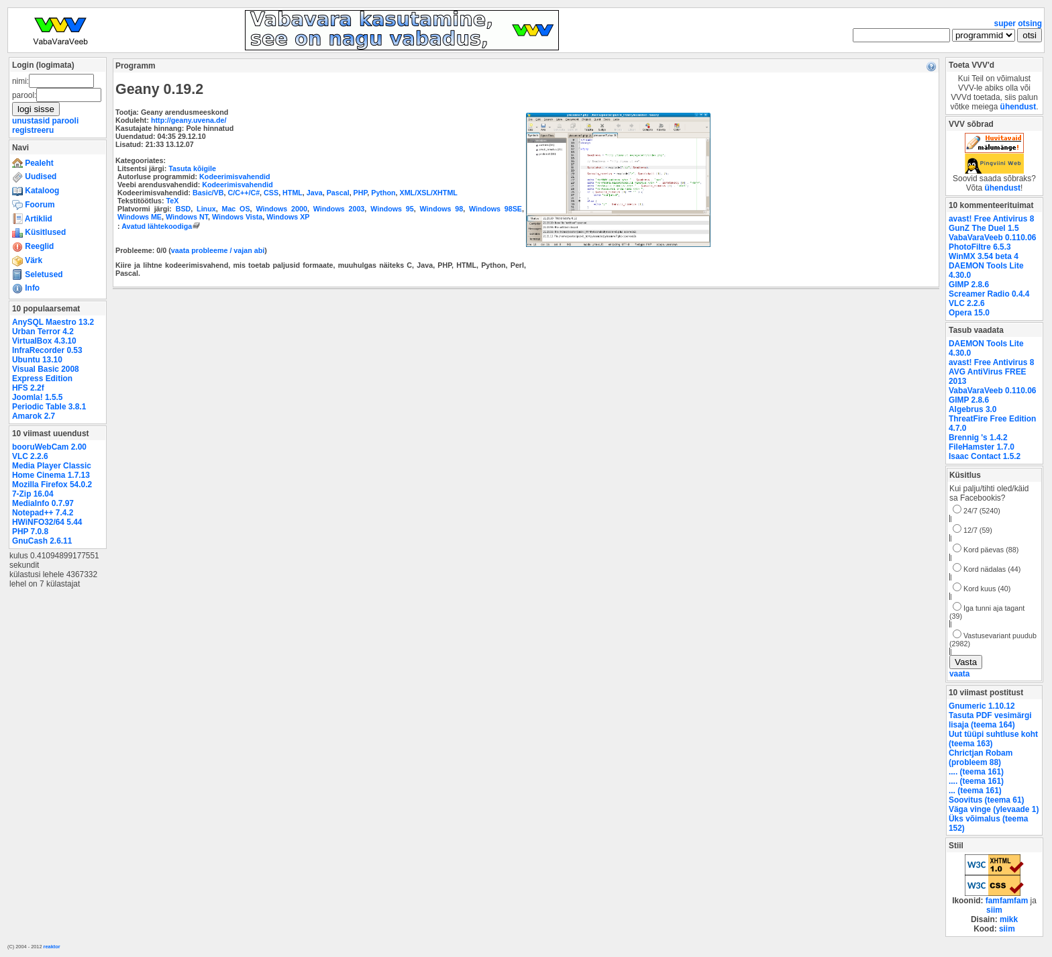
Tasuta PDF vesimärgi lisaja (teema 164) (990, 720)
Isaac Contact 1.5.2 (984, 456)
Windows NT (187, 217)
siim (994, 910)
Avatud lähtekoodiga (162, 226)
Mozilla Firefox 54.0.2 (52, 484)
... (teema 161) (975, 790)
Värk (27, 260)
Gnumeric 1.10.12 (982, 706)
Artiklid (32, 218)
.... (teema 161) (976, 771)
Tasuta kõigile (192, 168)
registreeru (33, 130)
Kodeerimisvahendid (234, 176)
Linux (206, 209)
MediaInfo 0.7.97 (43, 503)
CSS (271, 193)
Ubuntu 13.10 (37, 359)
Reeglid (33, 246)
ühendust (1018, 106)
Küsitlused (39, 232)
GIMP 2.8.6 (969, 284)
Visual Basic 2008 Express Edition (45, 373)
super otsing (1018, 23)
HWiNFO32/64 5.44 (47, 522)
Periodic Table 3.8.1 (49, 406)
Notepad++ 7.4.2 (42, 512)
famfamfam (1007, 900)
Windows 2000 (281, 209)
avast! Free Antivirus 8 (991, 218)
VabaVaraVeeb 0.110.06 (992, 237)
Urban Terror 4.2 (43, 331)
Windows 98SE (495, 209)
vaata (959, 673)
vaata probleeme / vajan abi (217, 250)
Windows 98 (442, 209)
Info (26, 288)
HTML (292, 193)
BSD (183, 209)
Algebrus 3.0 (972, 409)
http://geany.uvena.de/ (188, 120)
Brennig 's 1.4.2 (978, 437)
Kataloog (35, 190)
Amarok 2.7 (33, 416)
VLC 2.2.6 (30, 456)
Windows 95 (392, 209)
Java (315, 193)
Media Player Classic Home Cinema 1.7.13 (51, 470)
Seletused (37, 274)
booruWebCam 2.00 (49, 447)
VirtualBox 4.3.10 (44, 341)
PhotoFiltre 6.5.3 (980, 247)
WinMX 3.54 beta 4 (983, 256)
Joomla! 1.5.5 (37, 397)
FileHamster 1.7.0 (981, 447)
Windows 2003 (339, 209)
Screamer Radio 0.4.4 (989, 294)
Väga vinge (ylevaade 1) (994, 809)
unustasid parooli (45, 120)
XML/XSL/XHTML (429, 193)
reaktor (52, 947)
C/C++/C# (243, 193)
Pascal (338, 193)
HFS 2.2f (28, 388)
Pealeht (33, 163)
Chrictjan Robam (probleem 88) (980, 757)
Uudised (34, 176)
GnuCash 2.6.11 (42, 541)
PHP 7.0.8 (30, 531)
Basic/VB (208, 193)
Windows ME (139, 217)
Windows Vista (237, 217)
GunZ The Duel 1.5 (984, 228)
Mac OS (235, 209)
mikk (1009, 919)
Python (383, 193)
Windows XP (287, 217)
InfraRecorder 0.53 (47, 350)
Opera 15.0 (969, 312)
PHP (361, 193)
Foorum (33, 204)
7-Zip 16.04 (33, 494)
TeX (172, 201)
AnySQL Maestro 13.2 (53, 322)
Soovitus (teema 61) (986, 800)
